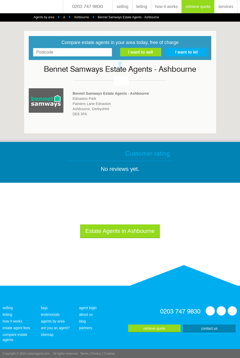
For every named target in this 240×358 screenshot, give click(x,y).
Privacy (96, 353)
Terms (84, 353)
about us (86, 314)
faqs (44, 308)
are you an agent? (55, 328)
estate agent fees (16, 328)
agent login (88, 308)
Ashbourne (81, 17)
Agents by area (44, 17)
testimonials (50, 314)
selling (122, 6)
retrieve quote (197, 6)
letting (141, 6)
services (225, 6)
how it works (166, 6)
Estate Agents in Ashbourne (120, 231)
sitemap (47, 335)
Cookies (109, 353)
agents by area (53, 321)
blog (82, 321)
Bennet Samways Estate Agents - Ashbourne (128, 17)
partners (85, 328)
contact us (209, 328)
